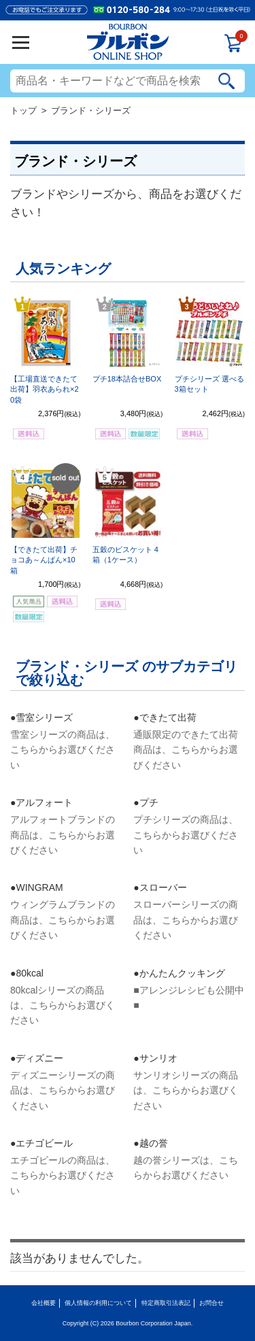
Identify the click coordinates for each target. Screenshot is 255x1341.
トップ (23, 110)
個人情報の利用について (98, 1303)
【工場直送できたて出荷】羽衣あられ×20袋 (44, 389)
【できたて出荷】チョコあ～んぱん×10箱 (44, 560)
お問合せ (211, 1303)
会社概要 (43, 1303)
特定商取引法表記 (165, 1303)
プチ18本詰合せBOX (126, 379)
